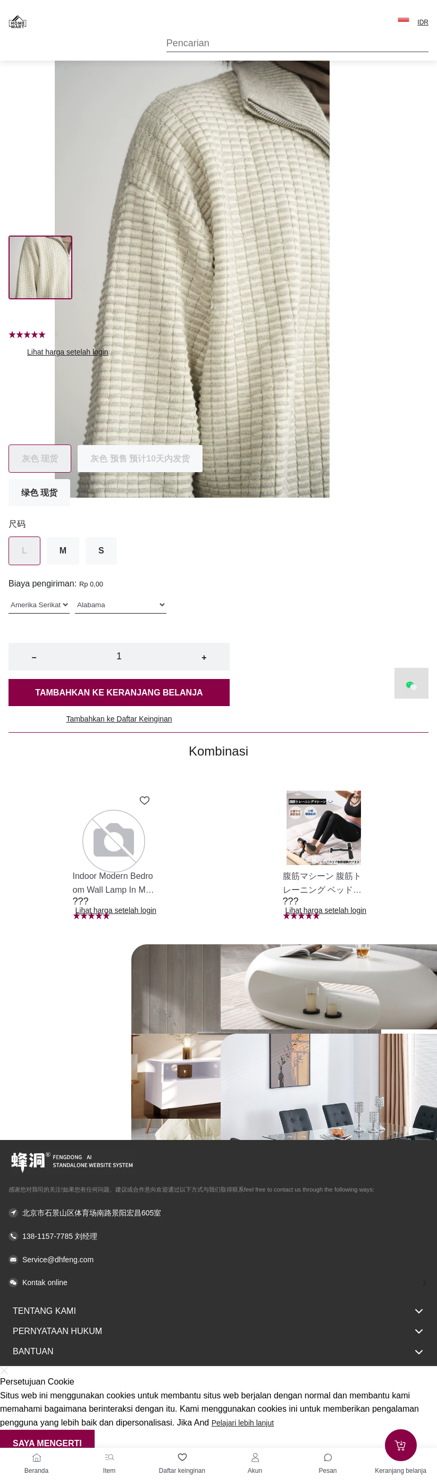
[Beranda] (36, 1457)
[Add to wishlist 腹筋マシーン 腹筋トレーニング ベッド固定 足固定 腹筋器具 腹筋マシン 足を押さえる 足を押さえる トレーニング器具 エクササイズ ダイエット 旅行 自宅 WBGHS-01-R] (354, 801)
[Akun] (255, 1457)
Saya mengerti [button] (47, 1443)
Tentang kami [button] (218, 1311)
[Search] (297, 43)
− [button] (33, 657)
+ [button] (203, 657)
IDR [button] (422, 22)
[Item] (109, 1457)
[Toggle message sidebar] (328, 1457)
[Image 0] (40, 267)
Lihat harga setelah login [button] (67, 352)
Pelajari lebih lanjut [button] (243, 1423)
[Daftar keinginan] (182, 1457)
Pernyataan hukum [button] (218, 1331)
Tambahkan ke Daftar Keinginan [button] (119, 719)
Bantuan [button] (218, 1352)
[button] (403, 21)
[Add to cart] (400, 1445)
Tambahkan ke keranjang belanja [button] (119, 692)
